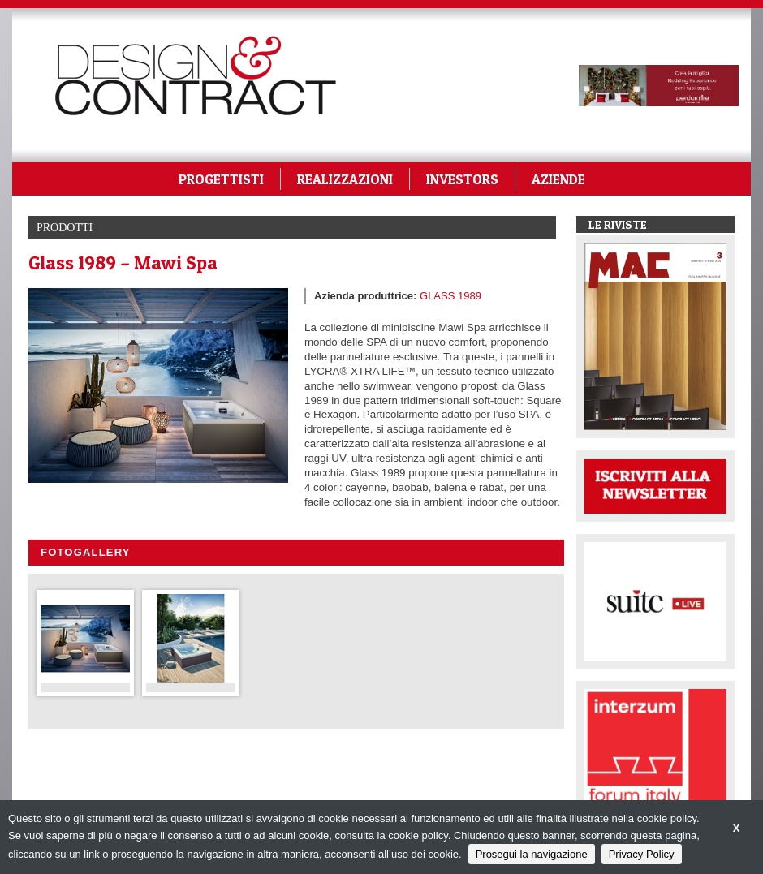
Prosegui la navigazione (532, 854)
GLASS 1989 (450, 296)
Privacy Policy (642, 854)
